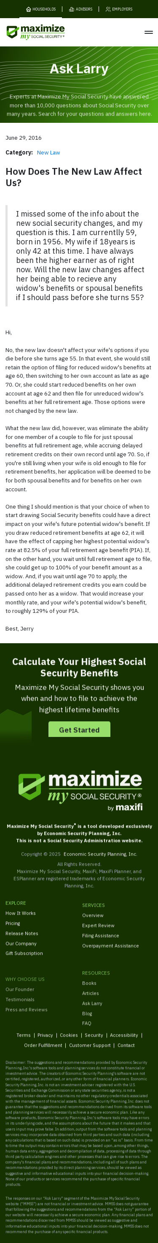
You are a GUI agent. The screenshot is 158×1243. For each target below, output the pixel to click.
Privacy (45, 1041)
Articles (90, 1009)
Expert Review (98, 935)
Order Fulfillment (43, 1051)
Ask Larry (92, 1019)
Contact (125, 1051)
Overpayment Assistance (110, 954)
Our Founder (19, 1012)
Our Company (21, 949)
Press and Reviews (26, 1032)
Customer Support (89, 1051)
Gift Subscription (24, 959)
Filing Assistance (100, 944)
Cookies (69, 1041)
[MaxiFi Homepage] (24, 32)
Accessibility (124, 1041)
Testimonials (20, 1022)
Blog (87, 1029)
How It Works (20, 919)
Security (94, 1041)
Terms (23, 1041)
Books (89, 999)
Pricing (12, 929)
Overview (93, 924)
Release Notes (21, 940)
